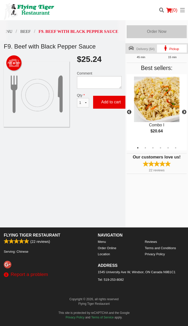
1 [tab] (137, 147)
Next (184, 112)
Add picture (14, 63)
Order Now (156, 31)
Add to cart (111, 102)
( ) (171, 10)
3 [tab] (152, 147)
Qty (83, 100)
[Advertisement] (63, 143)
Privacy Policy (155, 254)
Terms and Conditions (160, 248)
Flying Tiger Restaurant (32, 235)
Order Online (107, 248)
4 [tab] (160, 147)
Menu (102, 242)
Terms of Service (102, 317)
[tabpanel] (156, 109)
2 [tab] (145, 147)
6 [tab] (175, 147)
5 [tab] (168, 147)
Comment (99, 80)
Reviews (151, 242)
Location (104, 254)
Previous (129, 112)
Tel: (111, 280)
